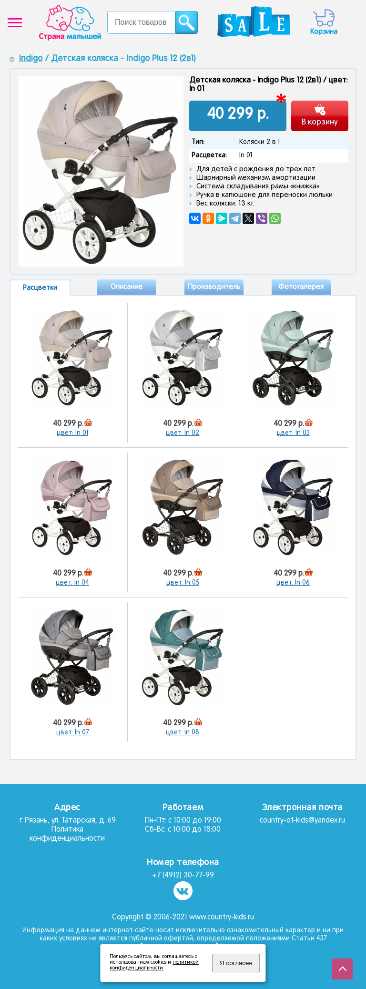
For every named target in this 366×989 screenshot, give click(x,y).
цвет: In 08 (182, 733)
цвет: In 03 (293, 433)
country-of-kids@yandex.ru (302, 820)
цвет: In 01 (72, 433)
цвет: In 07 (72, 733)
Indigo (30, 59)
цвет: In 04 (72, 583)
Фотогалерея (301, 287)
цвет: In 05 (182, 583)
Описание (126, 287)
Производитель (214, 287)
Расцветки (40, 288)
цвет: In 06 (293, 583)
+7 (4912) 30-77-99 (183, 875)
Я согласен (236, 963)
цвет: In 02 (182, 433)
